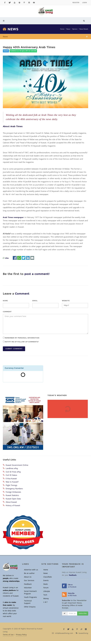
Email (35, 301)
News (68, 29)
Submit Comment (14, 348)
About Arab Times (13, 126)
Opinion (74, 29)
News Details (83, 29)
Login (84, 2)
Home (62, 29)
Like (7, 258)
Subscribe (83, 613)
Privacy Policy (21, 634)
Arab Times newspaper (13, 217)
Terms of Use (8, 634)
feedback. (73, 575)
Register (76, 2)
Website (66, 301)
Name (5, 301)
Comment (7, 312)
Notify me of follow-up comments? (21, 342)
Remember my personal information (21, 338)
